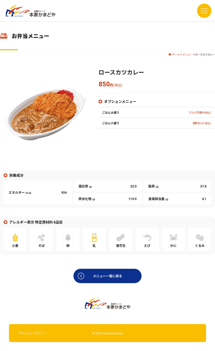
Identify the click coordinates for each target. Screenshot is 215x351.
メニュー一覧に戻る (100, 276)
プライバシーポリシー (32, 333)
